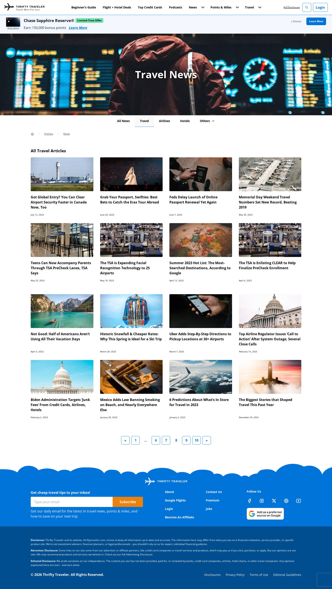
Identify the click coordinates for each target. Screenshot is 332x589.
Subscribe (128, 502)
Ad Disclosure (292, 7)
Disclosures (212, 575)
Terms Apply (13, 27)
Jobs (209, 509)
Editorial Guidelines (287, 575)
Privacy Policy (235, 575)
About (169, 492)
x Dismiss (296, 21)
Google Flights (175, 500)
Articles (48, 134)
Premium (212, 500)
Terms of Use (259, 575)
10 (196, 440)
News (66, 134)
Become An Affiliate (179, 517)
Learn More (78, 27)
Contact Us (214, 492)
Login (320, 7)
